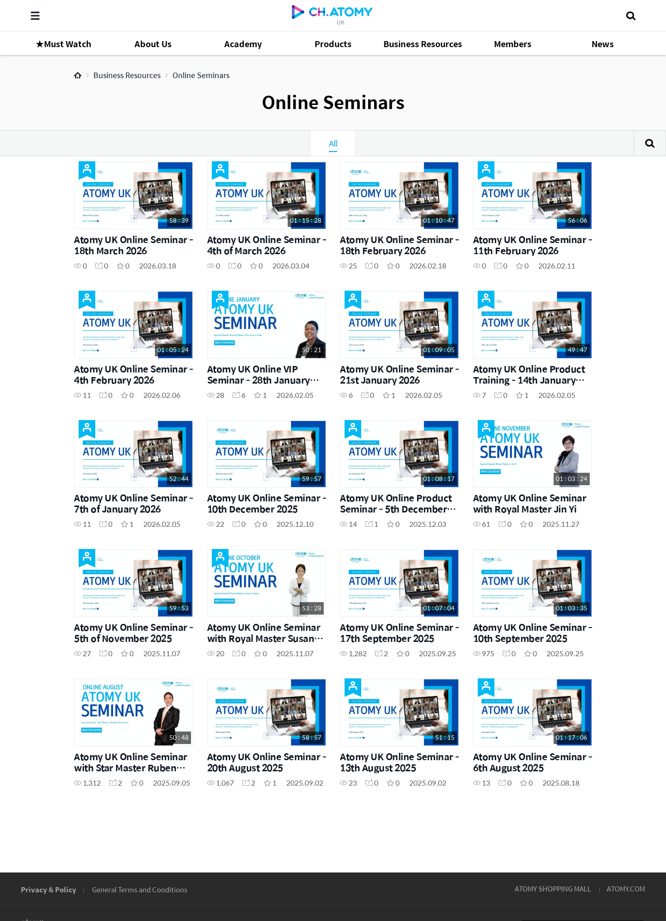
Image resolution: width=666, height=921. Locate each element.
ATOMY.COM (626, 888)
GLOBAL (621, 832)
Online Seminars (201, 75)
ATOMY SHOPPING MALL (553, 888)
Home (77, 75)
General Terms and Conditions (139, 889)
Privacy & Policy (48, 889)
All (333, 143)
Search (650, 143)
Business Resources (126, 75)
